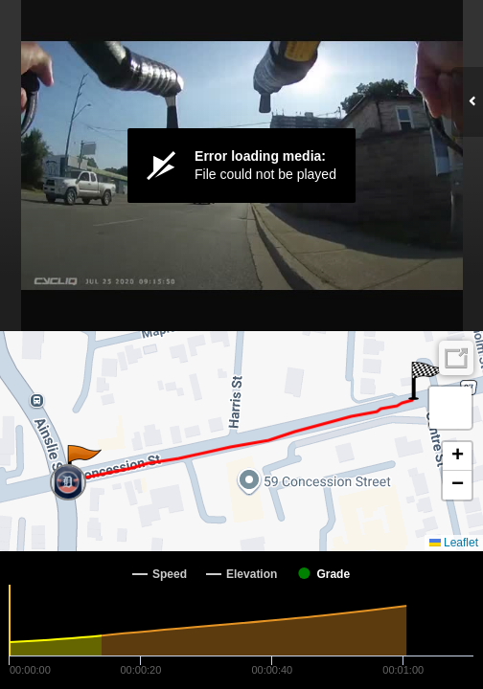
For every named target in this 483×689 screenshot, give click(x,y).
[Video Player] (241, 165)
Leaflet (453, 542)
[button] (83, 464)
